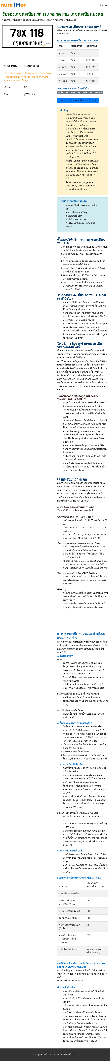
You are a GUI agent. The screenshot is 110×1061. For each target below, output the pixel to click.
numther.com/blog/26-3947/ (70, 980)
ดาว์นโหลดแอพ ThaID (77, 219)
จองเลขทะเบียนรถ (11, 20)
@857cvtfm (29, 94)
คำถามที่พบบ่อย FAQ (76, 212)
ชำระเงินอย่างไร (74, 216)
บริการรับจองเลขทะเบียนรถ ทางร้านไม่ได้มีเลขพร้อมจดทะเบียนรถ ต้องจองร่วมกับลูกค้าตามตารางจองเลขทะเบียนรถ (27, 76)
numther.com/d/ (96, 250)
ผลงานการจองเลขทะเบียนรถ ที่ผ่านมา (78, 100)
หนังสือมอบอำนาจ (72, 684)
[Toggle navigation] (104, 5)
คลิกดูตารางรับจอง (79, 125)
